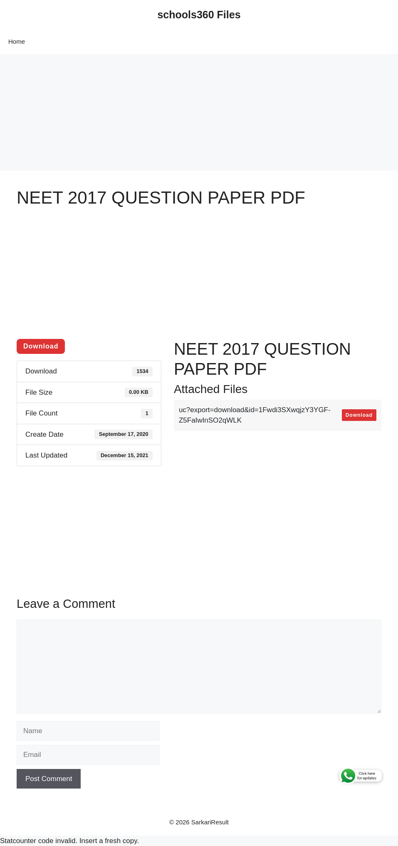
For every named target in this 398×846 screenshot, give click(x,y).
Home (16, 41)
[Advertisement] (199, 112)
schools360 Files (198, 14)
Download (40, 346)
